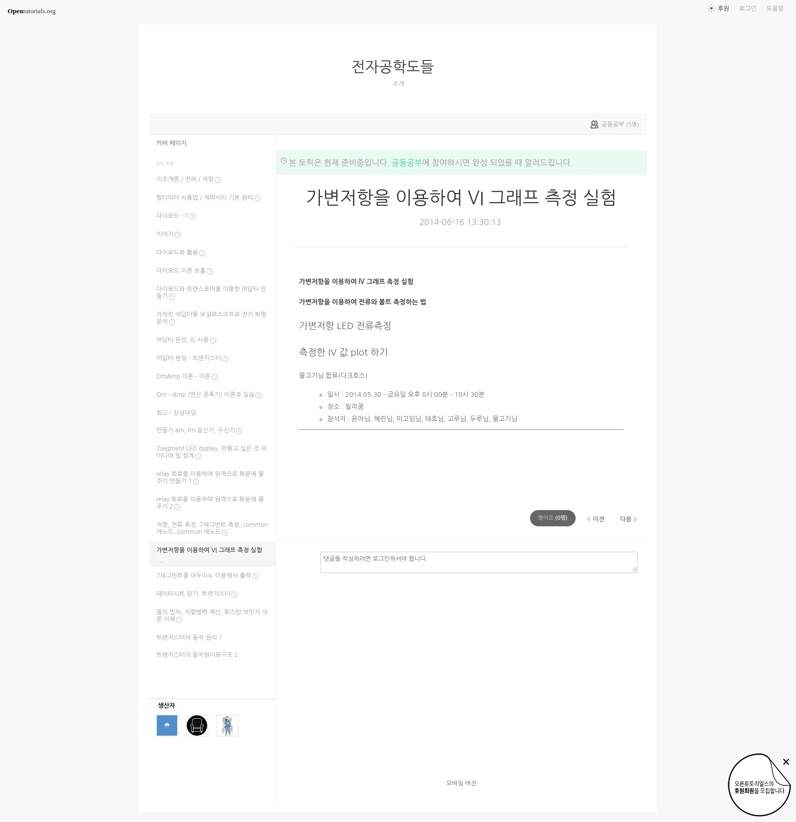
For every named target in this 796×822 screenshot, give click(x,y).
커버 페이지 (171, 143)
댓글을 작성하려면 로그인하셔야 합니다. (479, 562)
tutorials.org (32, 11)
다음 (626, 519)
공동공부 (406, 163)
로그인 (747, 9)
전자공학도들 (396, 67)
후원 (723, 9)
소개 (399, 84)
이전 (599, 519)
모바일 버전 (461, 783)
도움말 (775, 9)
